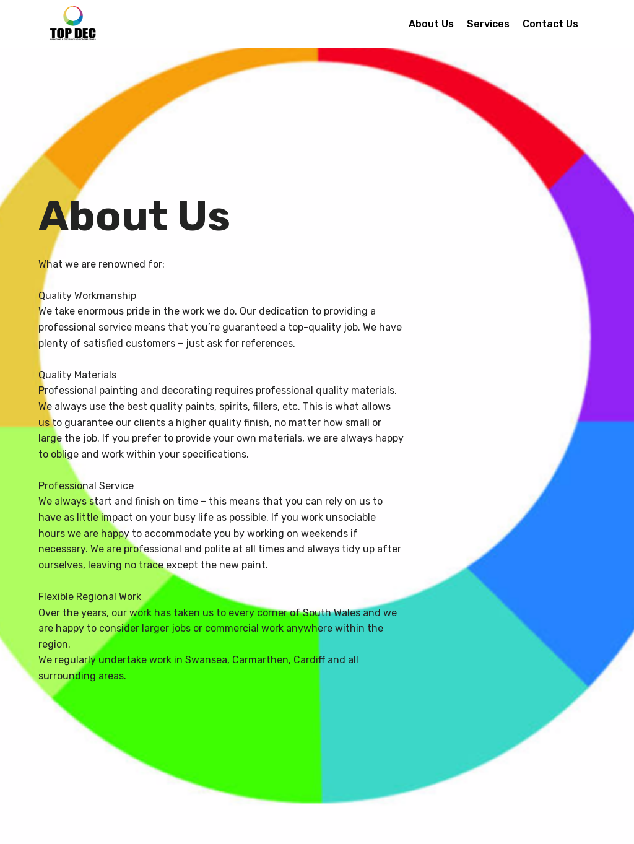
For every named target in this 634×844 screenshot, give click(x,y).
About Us (431, 24)
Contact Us (550, 24)
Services (488, 24)
